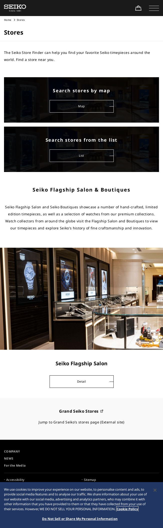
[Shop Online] (138, 8)
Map (81, 106)
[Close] (154, 490)
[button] (154, 8)
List (81, 155)
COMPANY (12, 451)
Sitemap (90, 480)
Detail (81, 381)
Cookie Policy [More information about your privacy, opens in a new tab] (127, 509)
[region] (81, 505)
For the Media (15, 465)
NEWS (8, 458)
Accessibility (15, 480)
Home (7, 20)
